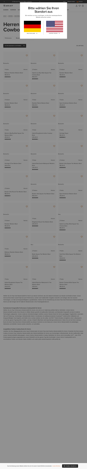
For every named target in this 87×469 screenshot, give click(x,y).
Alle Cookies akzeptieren (70, 466)
